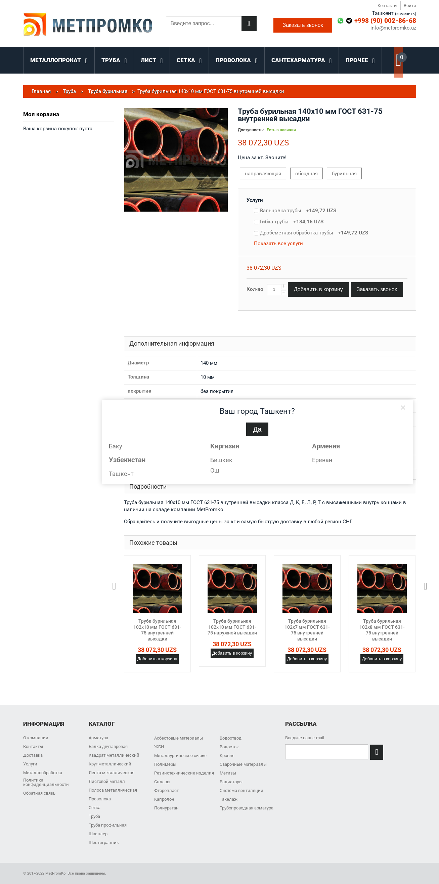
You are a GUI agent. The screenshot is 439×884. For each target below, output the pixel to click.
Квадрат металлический (114, 755)
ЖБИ (159, 747)
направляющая (263, 174)
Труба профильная (108, 825)
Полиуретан (166, 808)
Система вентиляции (241, 790)
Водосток (229, 747)
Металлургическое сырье (180, 755)
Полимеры (165, 764)
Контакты (387, 5)
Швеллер (98, 834)
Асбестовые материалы (178, 738)
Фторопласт (166, 790)
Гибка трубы (291, 222)
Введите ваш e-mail (304, 738)
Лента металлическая (111, 772)
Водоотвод (231, 738)
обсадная (306, 174)
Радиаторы (231, 782)
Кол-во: (256, 289)
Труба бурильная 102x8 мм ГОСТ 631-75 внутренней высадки (382, 630)
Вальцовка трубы (298, 211)
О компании (35, 738)
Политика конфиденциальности (46, 782)
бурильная (344, 174)
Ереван (322, 459)
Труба (94, 816)
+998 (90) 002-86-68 (385, 21)
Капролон (164, 799)
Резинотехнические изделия (184, 773)
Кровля (227, 755)
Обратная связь (39, 793)
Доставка (33, 755)
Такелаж (228, 799)
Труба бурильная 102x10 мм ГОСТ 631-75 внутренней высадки (157, 630)
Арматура (98, 738)
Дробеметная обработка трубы (314, 233)
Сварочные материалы (243, 764)
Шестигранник (104, 842)
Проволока (100, 799)
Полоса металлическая (113, 790)
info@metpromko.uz (393, 28)
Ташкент (121, 473)
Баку (115, 446)
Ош (214, 470)
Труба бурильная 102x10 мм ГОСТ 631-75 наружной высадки (232, 626)
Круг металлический (110, 764)
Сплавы (162, 782)
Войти (410, 5)
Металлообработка (42, 772)
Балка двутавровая (108, 746)
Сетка (94, 807)
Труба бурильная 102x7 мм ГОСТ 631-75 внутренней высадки (307, 630)
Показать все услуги (278, 243)
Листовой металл (107, 781)
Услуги (255, 200)
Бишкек (221, 459)
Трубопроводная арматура (246, 808)
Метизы (228, 773)
